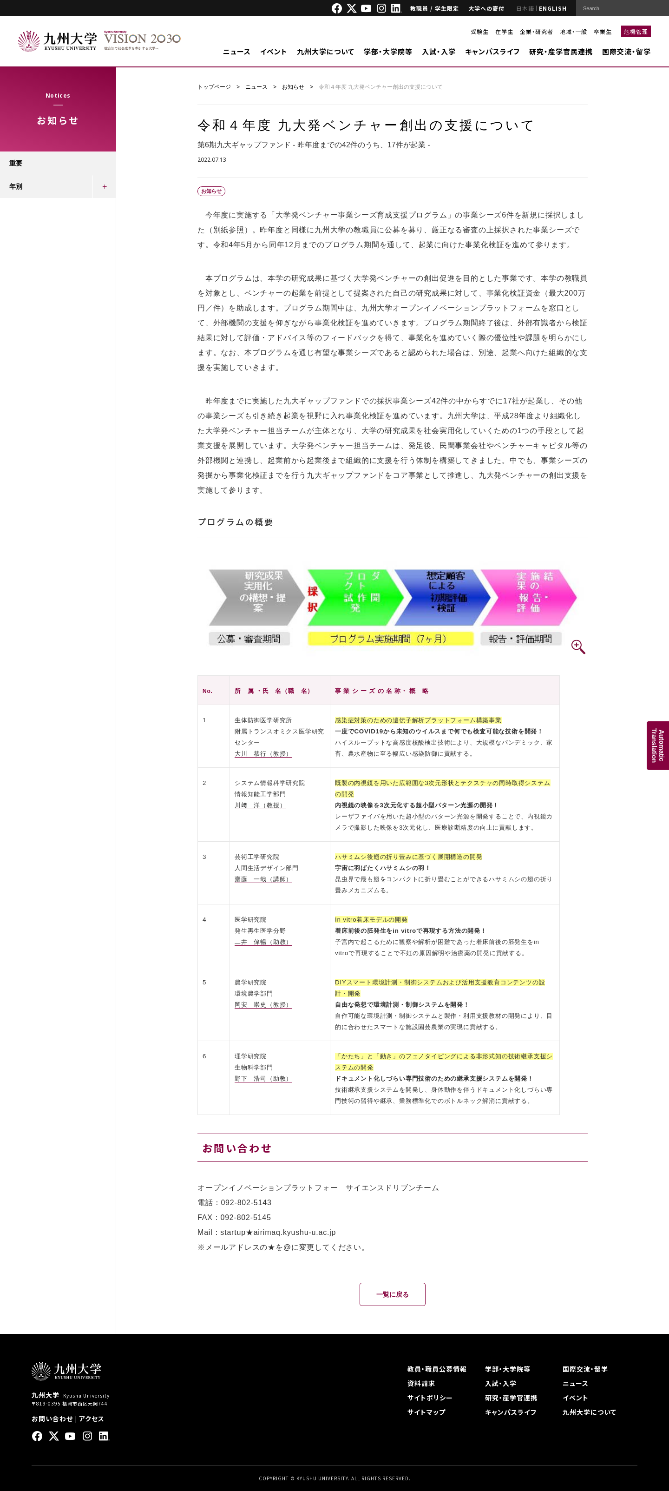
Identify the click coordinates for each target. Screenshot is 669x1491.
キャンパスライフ (492, 51)
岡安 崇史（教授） (263, 1004)
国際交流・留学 (626, 51)
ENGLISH (553, 8)
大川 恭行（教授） (263, 753)
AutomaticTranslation (657, 745)
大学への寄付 (486, 8)
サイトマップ (426, 1412)
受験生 (480, 31)
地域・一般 (573, 31)
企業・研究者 (536, 31)
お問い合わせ (52, 1418)
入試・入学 (439, 51)
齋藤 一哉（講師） (263, 879)
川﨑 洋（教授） (260, 805)
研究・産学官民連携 (561, 51)
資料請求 (421, 1383)
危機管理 (636, 31)
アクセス (92, 1418)
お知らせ (293, 87)
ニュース (237, 51)
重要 (15, 163)
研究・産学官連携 (511, 1397)
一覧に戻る (392, 1294)
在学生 (504, 31)
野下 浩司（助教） (263, 1078)
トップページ (214, 87)
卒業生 (603, 31)
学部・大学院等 (388, 51)
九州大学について (325, 51)
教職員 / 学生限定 (434, 8)
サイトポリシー (430, 1397)
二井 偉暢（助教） (263, 941)
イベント (274, 51)
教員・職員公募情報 (437, 1368)
